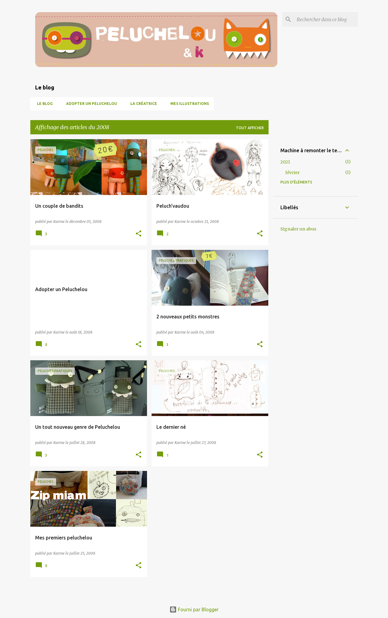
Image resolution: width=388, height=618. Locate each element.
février (292, 172)
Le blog (43, 104)
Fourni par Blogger (194, 609)
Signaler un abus (298, 229)
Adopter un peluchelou (89, 104)
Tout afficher (250, 128)
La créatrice (142, 104)
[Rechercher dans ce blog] (326, 19)
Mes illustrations (188, 104)
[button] (138, 234)
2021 (285, 162)
